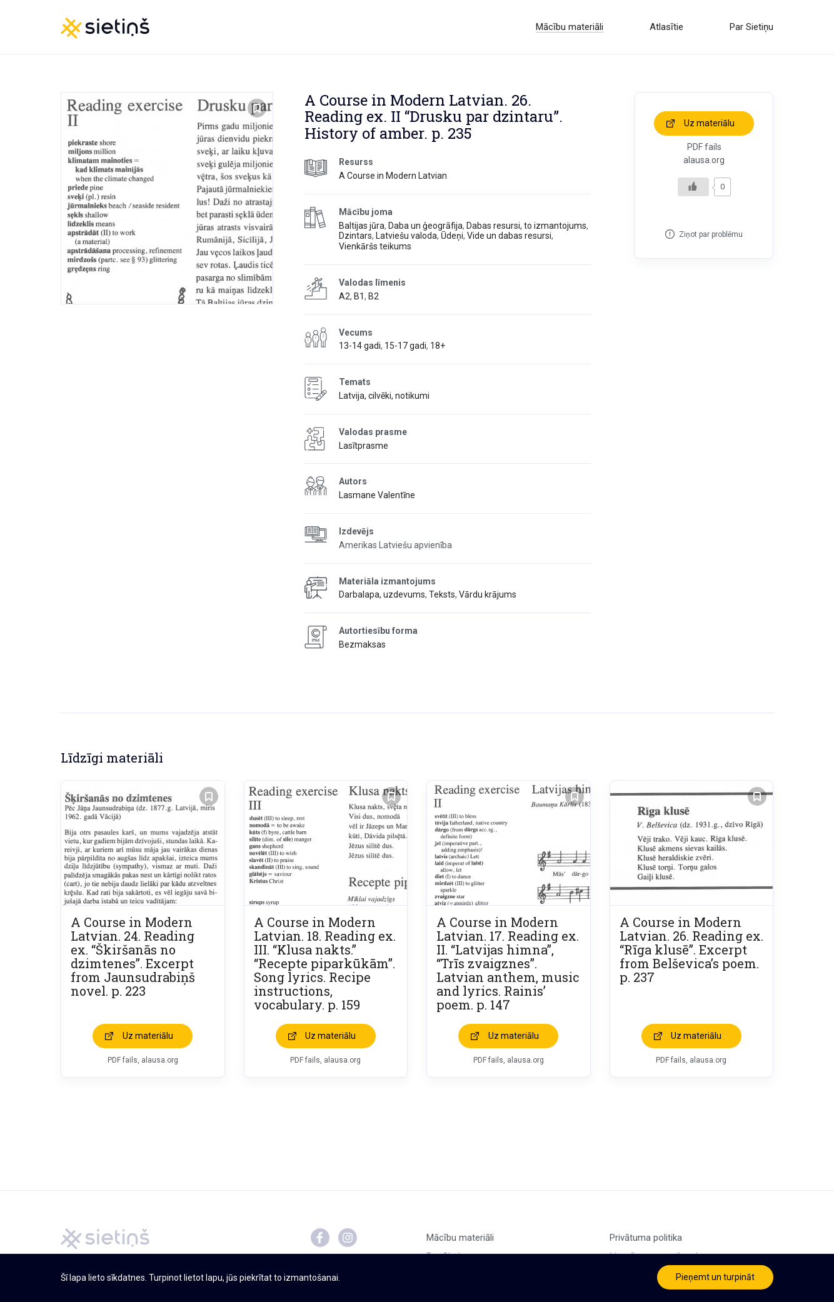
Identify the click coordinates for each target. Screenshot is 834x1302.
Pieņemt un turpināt (715, 1277)
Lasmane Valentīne (377, 495)
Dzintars (355, 236)
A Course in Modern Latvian (393, 176)
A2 (344, 296)
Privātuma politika (646, 1237)
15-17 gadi (405, 346)
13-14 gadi (360, 346)
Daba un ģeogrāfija (425, 226)
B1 (359, 296)
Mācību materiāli (569, 27)
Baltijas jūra (361, 226)
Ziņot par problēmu (711, 234)
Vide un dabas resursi (509, 236)
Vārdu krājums (487, 594)
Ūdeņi (452, 236)
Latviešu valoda (406, 236)
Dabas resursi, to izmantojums (526, 226)
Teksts (442, 594)
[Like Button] (693, 187)
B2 (373, 296)
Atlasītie (666, 27)
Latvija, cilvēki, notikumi (384, 396)
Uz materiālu (709, 123)
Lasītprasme (363, 446)
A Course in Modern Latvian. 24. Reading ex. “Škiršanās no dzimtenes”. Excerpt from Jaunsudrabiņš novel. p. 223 (133, 956)
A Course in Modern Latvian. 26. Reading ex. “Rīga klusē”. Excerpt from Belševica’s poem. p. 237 (691, 949)
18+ (437, 346)
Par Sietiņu (751, 27)
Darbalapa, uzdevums (382, 594)
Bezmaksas (362, 644)
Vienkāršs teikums (375, 246)
